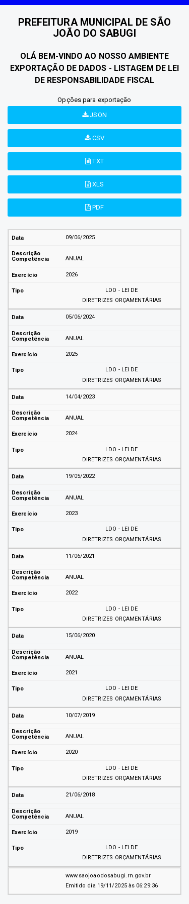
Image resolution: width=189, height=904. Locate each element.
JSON (94, 115)
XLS (94, 184)
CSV (95, 138)
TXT (94, 161)
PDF (94, 207)
